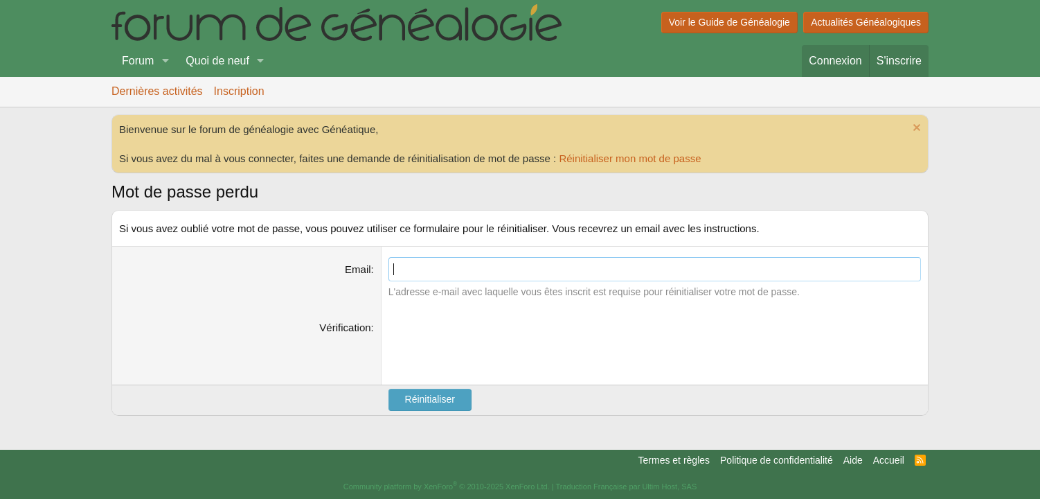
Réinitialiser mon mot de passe (630, 158)
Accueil (888, 460)
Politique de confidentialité (776, 460)
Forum (138, 61)
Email (358, 269)
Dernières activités (157, 91)
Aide (853, 460)
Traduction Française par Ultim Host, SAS (626, 486)
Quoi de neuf (217, 61)
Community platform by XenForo (446, 486)
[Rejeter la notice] (915, 129)
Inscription (239, 91)
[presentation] (493, 347)
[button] (165, 61)
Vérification (344, 327)
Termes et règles (674, 460)
